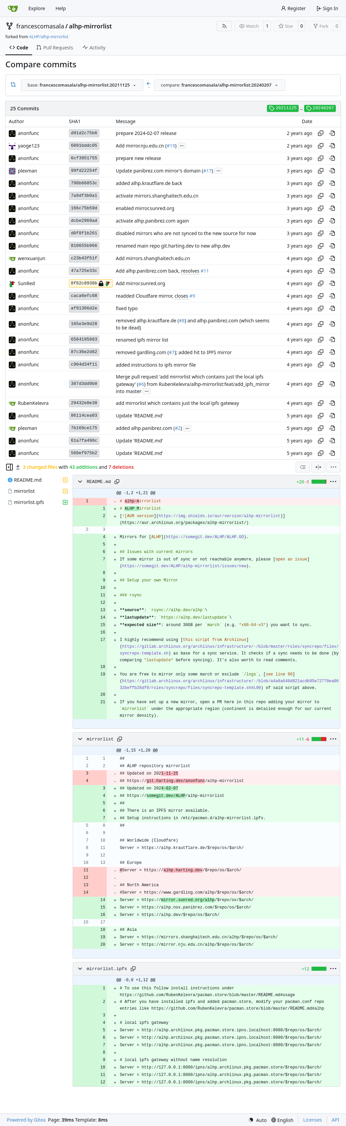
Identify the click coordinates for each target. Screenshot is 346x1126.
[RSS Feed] (224, 26)
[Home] (12, 8)
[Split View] (318, 467)
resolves (190, 271)
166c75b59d (84, 208)
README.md (98, 481)
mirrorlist (100, 739)
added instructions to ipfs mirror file (156, 365)
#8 (182, 320)
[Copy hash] (321, 133)
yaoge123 (29, 145)
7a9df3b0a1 (84, 195)
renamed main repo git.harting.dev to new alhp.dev (173, 246)
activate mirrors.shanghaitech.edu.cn (157, 195)
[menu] (333, 467)
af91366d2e (84, 308)
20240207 (320, 108)
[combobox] (82, 85)
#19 (171, 145)
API (335, 1120)
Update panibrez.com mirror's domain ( (159, 170)
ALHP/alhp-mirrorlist (48, 37)
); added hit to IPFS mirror (203, 352)
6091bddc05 (84, 145)
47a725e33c (84, 270)
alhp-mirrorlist (90, 26)
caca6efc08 (84, 295)
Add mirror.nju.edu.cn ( (141, 145)
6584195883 (84, 339)
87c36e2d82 (84, 351)
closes (181, 296)
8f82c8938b (90, 283)
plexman (27, 170)
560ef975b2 (84, 453)
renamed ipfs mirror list (142, 340)
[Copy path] (117, 481)
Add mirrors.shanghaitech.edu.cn (153, 258)
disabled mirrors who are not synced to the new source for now (186, 233)
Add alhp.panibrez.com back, (148, 271)
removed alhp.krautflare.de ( (147, 320)
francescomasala (40, 26)
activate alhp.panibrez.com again (152, 220)
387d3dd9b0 (84, 383)
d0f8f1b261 (84, 233)
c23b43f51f (84, 258)
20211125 (283, 108)
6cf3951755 (84, 158)
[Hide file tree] (9, 467)
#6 (141, 384)
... (182, 145)
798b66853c (84, 183)
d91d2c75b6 (84, 133)
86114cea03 (84, 415)
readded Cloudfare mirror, (145, 296)
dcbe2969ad (84, 220)
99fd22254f (84, 170)
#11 (205, 271)
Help (60, 8)
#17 (207, 170)
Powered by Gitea (26, 1120)
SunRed (26, 283)
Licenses (312, 1120)
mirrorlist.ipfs (106, 968)
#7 (172, 352)
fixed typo (127, 308)
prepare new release (138, 158)
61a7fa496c (84, 440)
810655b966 (84, 245)
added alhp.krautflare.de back (149, 183)
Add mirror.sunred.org (140, 283)
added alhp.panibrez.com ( (145, 428)
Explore (36, 8)
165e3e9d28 (84, 323)
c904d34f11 (84, 364)
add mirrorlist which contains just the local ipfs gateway (177, 403)
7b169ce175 (84, 428)
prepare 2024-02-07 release (146, 133)
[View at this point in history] (332, 133)
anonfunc (28, 133)
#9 (192, 296)
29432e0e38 (84, 403)
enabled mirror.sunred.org (145, 208)
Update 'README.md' (139, 416)
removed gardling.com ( (142, 352)
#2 (178, 428)
